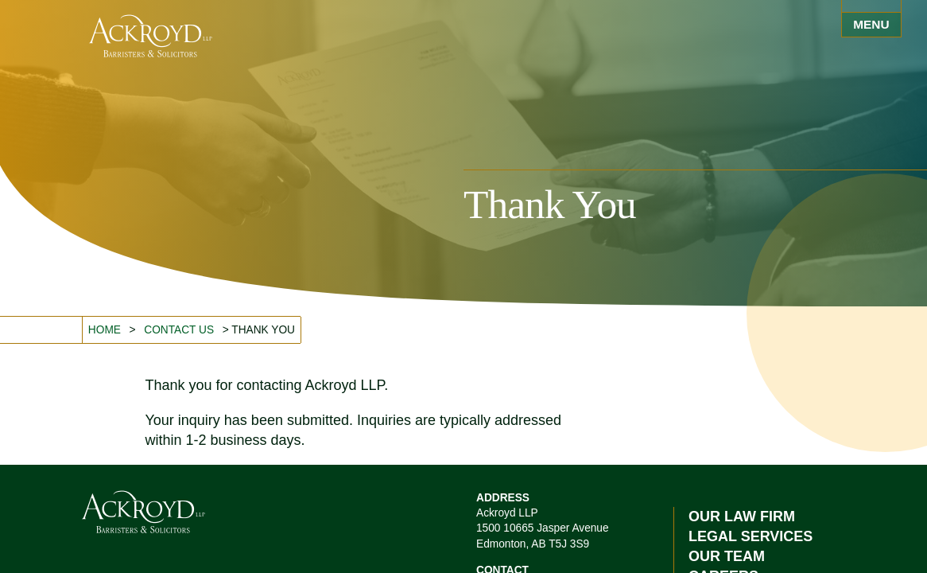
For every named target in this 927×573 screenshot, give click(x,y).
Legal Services (750, 536)
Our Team (726, 556)
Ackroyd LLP (150, 35)
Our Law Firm (741, 516)
